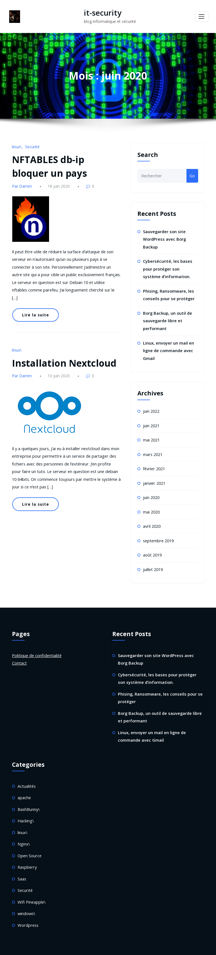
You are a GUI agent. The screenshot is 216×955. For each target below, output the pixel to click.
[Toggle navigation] (201, 16)
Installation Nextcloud (60, 348)
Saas (22, 862)
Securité (32, 146)
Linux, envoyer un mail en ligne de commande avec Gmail (168, 346)
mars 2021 (152, 447)
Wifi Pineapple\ (31, 884)
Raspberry (27, 851)
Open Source (29, 839)
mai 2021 (151, 433)
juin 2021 (151, 419)
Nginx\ (23, 828)
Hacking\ (25, 806)
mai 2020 (151, 503)
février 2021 (153, 461)
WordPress (92, 946)
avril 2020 (151, 518)
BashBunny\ (29, 795)
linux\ (16, 146)
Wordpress (27, 907)
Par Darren (21, 183)
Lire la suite (34, 302)
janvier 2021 (154, 475)
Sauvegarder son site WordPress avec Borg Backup (163, 238)
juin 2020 (151, 489)
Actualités (26, 772)
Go (192, 175)
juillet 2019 (152, 559)
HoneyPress (129, 946)
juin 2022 (151, 405)
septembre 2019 (158, 531)
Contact (19, 652)
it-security (100, 13)
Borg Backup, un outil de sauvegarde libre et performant (167, 317)
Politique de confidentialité (36, 645)
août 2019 (152, 545)
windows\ (26, 896)
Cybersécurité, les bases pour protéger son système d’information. (169, 267)
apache (24, 783)
